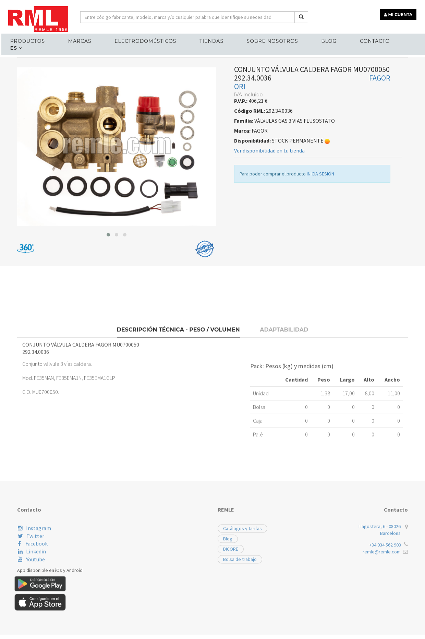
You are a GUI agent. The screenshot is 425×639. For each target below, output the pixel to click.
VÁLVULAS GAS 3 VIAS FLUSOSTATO (141, 132)
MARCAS (80, 40)
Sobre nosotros (266, 40)
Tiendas (207, 40)
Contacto (363, 40)
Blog (320, 40)
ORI (239, 166)
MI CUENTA (400, 12)
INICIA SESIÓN (320, 253)
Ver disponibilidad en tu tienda (269, 230)
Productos (30, 40)
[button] (108, 314)
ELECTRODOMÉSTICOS (143, 40)
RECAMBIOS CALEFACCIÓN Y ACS (57, 132)
